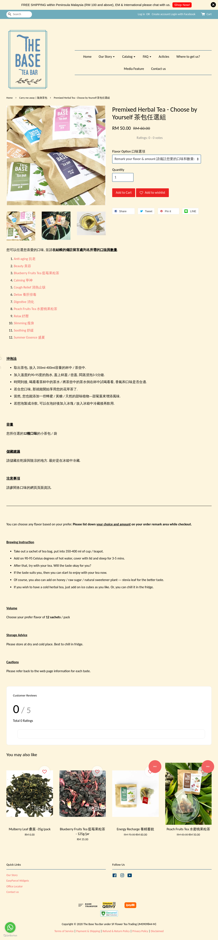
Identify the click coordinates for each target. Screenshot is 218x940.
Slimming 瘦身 (24, 323)
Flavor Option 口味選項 (128, 151)
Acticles (164, 57)
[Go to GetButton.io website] (10, 935)
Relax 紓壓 (21, 316)
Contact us (158, 69)
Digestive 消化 (24, 302)
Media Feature (134, 69)
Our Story (107, 57)
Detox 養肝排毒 (25, 295)
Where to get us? (188, 57)
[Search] (19, 14)
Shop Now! (182, 5)
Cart (209, 14)
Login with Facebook (183, 14)
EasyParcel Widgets (17, 880)
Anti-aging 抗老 (25, 259)
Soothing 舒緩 (24, 330)
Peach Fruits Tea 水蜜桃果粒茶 (35, 309)
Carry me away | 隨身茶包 (33, 97)
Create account (161, 14)
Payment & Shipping (88, 931)
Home (87, 57)
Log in (141, 14)
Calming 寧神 (23, 280)
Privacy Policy (140, 931)
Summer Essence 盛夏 (29, 337)
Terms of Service (64, 931)
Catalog (129, 57)
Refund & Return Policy (116, 931)
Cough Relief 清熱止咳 (30, 287)
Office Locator (14, 886)
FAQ (147, 57)
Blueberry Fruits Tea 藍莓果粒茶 (36, 273)
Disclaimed (157, 931)
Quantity (118, 170)
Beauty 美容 (22, 266)
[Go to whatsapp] (10, 927)
